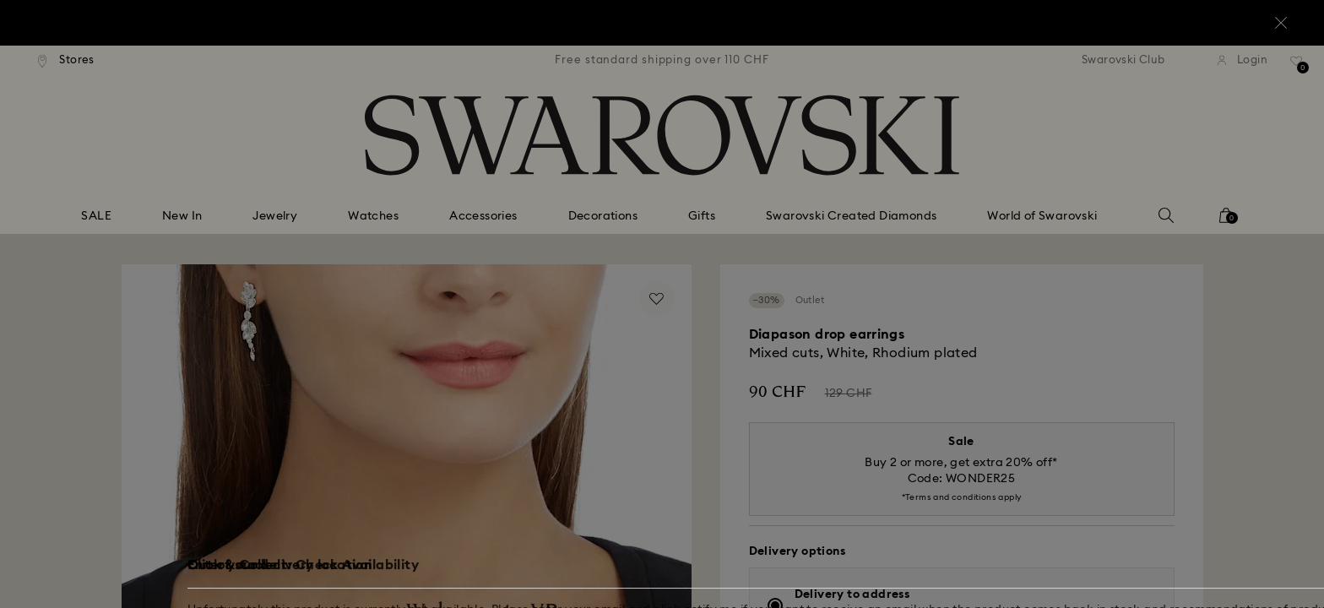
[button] (940, 204)
